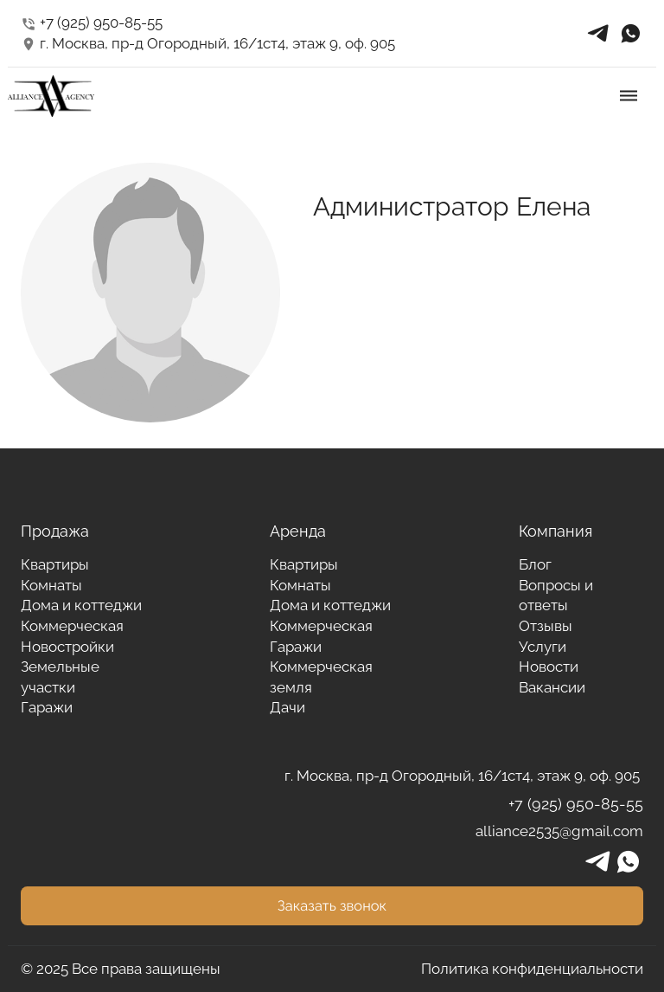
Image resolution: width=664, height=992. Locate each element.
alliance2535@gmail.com (559, 831)
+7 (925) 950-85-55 (92, 22)
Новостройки (67, 646)
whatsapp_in (630, 33)
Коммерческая (72, 625)
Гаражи (47, 707)
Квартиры (55, 564)
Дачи (287, 707)
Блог (535, 564)
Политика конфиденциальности (532, 968)
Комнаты (51, 585)
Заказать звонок (332, 905)
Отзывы (545, 625)
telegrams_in (598, 33)
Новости (548, 666)
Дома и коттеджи (81, 605)
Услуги (542, 646)
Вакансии (552, 687)
